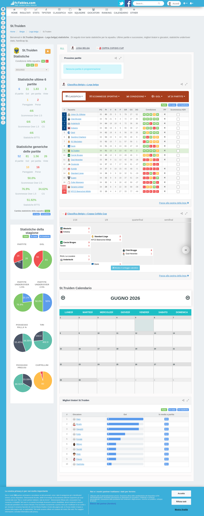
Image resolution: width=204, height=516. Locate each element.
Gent (73, 132)
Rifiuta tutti (181, 502)
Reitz (78, 454)
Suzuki (79, 449)
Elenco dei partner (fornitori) (103, 504)
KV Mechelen (76, 142)
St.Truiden (75, 151)
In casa (36, 214)
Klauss (79, 459)
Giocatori (93, 11)
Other (134, 11)
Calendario (121, 11)
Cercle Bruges (77, 155)
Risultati (25, 11)
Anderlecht (75, 123)
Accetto (181, 493)
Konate (79, 439)
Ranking (107, 11)
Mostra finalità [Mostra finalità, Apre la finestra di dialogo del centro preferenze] (181, 510)
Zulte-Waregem (77, 182)
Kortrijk (74, 169)
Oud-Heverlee (77, 160)
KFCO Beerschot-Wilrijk (81, 191)
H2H (70, 11)
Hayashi (79, 429)
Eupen (73, 178)
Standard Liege (77, 173)
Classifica (59, 11)
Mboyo (79, 444)
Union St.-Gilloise (78, 114)
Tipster (46, 11)
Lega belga (33, 32)
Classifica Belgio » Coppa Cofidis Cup (87, 213)
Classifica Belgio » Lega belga (83, 84)
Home (14, 11)
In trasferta (45, 214)
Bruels (79, 424)
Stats (36, 11)
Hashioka (80, 464)
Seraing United (77, 187)
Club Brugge (76, 119)
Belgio (22, 32)
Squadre (80, 11)
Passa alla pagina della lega (174, 203)
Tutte (47, 211)
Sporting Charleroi (78, 137)
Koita (78, 434)
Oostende (75, 164)
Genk (73, 146)
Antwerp (74, 128)
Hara (78, 419)
